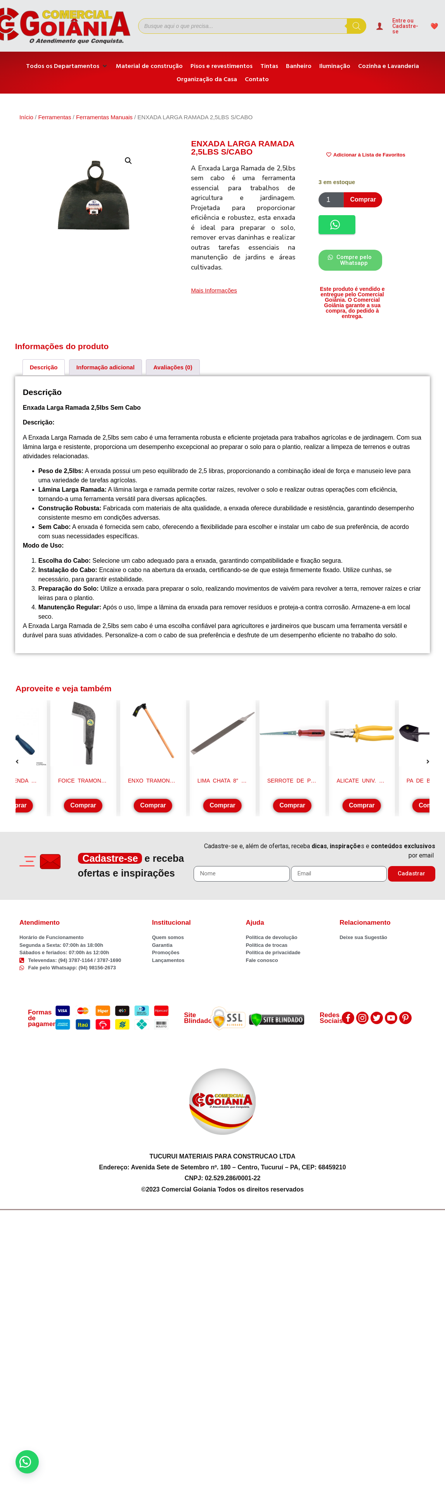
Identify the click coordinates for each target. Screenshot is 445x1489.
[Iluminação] (334, 66)
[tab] (44, 367)
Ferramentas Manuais (104, 117)
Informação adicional (105, 367)
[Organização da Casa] (207, 79)
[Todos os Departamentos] (67, 66)
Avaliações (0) (172, 367)
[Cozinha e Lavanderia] (388, 66)
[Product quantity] (331, 199)
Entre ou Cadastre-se (405, 26)
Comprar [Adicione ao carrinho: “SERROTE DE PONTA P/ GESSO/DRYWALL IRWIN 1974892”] (292, 805)
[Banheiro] (298, 66)
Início (26, 117)
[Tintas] (269, 66)
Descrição (44, 367)
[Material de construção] (149, 66)
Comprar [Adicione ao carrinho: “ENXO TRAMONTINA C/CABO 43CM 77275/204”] (153, 805)
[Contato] (257, 79)
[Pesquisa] (356, 26)
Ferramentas (54, 117)
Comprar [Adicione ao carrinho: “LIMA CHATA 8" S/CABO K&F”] (222, 805)
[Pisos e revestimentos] (221, 66)
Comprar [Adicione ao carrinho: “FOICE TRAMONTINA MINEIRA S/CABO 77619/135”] (83, 805)
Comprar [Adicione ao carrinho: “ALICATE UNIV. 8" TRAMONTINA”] (362, 805)
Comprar (363, 199)
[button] (128, 161)
